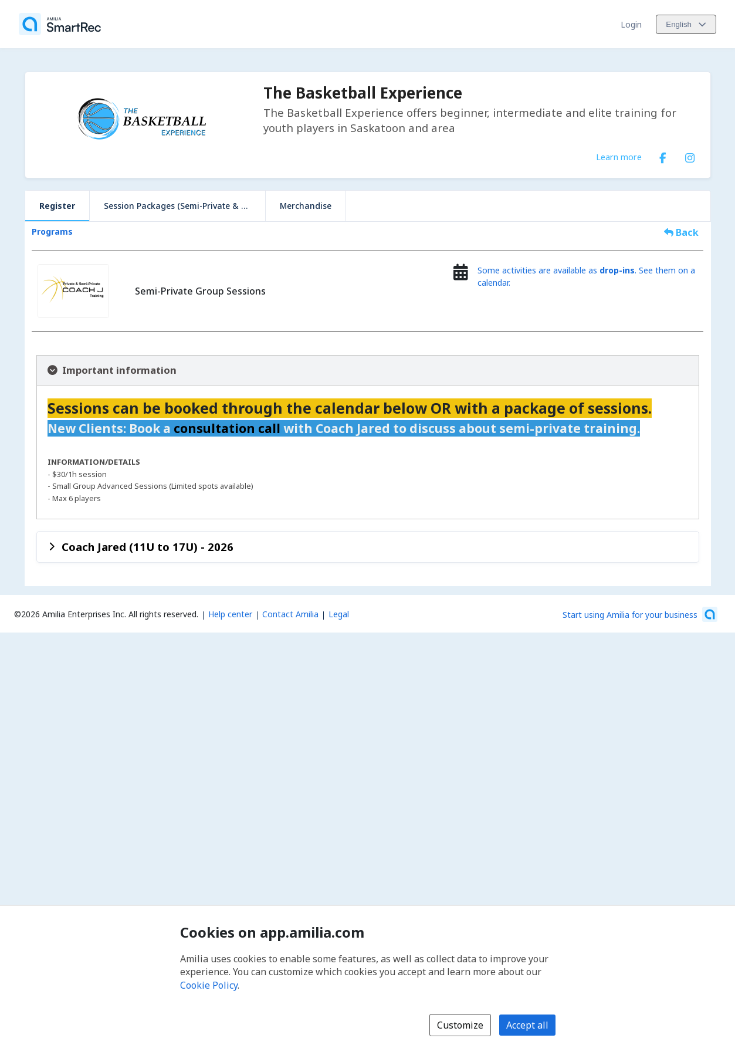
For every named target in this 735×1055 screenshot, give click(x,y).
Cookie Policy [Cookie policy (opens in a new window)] (209, 985)
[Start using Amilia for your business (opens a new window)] (640, 614)
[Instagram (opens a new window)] (690, 155)
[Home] (60, 24)
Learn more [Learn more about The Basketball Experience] (619, 157)
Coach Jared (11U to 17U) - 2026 (147, 546)
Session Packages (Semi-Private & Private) (184, 205)
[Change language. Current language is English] (686, 24)
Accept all (527, 1025)
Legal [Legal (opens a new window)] (338, 614)
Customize (460, 1025)
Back (681, 232)
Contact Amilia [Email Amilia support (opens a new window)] (290, 614)
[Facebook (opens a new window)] (663, 155)
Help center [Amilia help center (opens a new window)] (230, 614)
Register (57, 205)
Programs (52, 231)
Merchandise (305, 205)
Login (631, 24)
